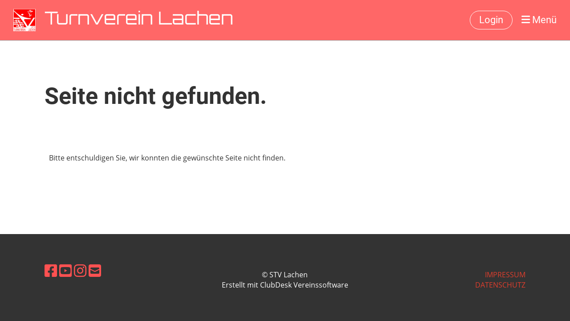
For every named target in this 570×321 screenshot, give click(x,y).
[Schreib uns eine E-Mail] (95, 270)
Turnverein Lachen (139, 20)
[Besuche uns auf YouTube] (65, 270)
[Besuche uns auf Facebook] (51, 270)
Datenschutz (500, 285)
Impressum (505, 275)
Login (491, 19)
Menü (539, 19)
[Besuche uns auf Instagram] (80, 270)
